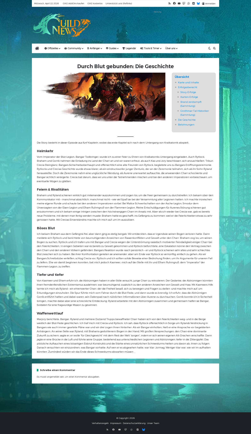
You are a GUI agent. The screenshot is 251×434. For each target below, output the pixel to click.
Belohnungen (186, 124)
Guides (111, 48)
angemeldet (53, 376)
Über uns (170, 48)
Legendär (129, 48)
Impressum (115, 423)
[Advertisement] (157, 21)
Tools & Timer (149, 48)
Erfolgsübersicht (187, 87)
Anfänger (93, 48)
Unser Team (153, 423)
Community (72, 48)
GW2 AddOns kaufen (73, 3)
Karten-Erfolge (189, 96)
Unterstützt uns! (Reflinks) (119, 3)
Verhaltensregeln (100, 423)
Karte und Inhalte (188, 82)
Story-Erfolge (188, 92)
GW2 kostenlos (94, 3)
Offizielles (51, 48)
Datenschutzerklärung (134, 423)
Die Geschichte (187, 119)
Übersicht (182, 77)
